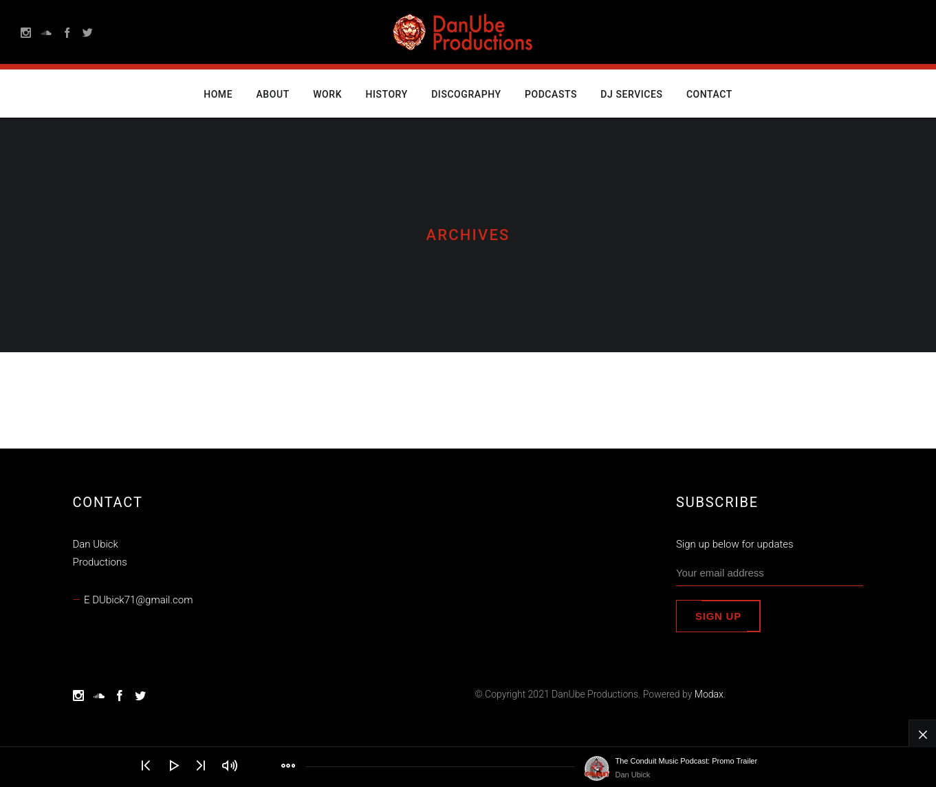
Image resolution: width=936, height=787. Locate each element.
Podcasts (551, 94)
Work (327, 94)
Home (218, 94)
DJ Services (631, 94)
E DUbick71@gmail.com (138, 600)
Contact (709, 94)
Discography (466, 94)
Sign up (718, 616)
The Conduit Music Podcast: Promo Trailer (687, 761)
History (386, 94)
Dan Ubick (633, 774)
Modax (709, 694)
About (273, 94)
